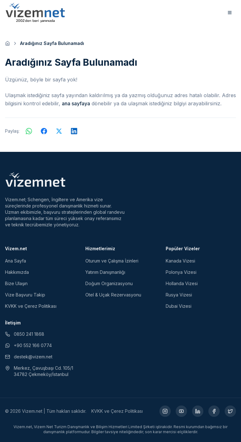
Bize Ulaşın (16, 283)
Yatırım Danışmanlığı (105, 272)
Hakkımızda (17, 272)
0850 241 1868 (24, 334)
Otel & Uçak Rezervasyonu (113, 294)
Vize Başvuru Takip (25, 294)
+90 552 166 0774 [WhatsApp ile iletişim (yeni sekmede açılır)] (28, 345)
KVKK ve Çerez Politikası (30, 306)
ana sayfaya (76, 103)
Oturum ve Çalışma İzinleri (111, 260)
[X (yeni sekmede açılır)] (230, 411)
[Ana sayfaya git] (7, 43)
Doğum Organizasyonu (109, 283)
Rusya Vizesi (179, 294)
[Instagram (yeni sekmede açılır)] (165, 411)
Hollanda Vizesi (182, 283)
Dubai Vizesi (178, 306)
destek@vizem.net (28, 356)
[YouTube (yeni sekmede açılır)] (181, 411)
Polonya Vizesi (181, 272)
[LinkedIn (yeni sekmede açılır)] (197, 411)
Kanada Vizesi (180, 260)
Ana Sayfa (15, 260)
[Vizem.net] (35, 179)
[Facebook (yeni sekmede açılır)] (214, 411)
